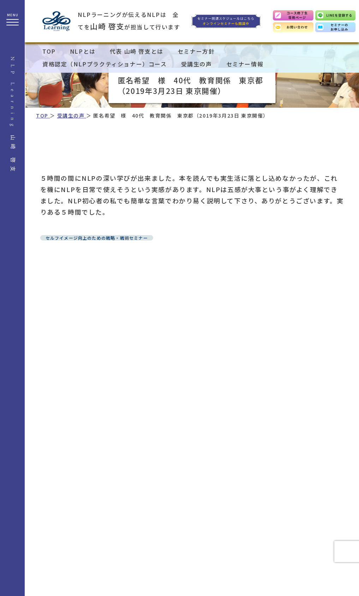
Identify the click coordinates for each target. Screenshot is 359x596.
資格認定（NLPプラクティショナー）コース (104, 64)
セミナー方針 (196, 51)
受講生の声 (196, 64)
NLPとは (83, 51)
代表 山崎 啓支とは (136, 51)
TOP (49, 51)
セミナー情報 (245, 64)
